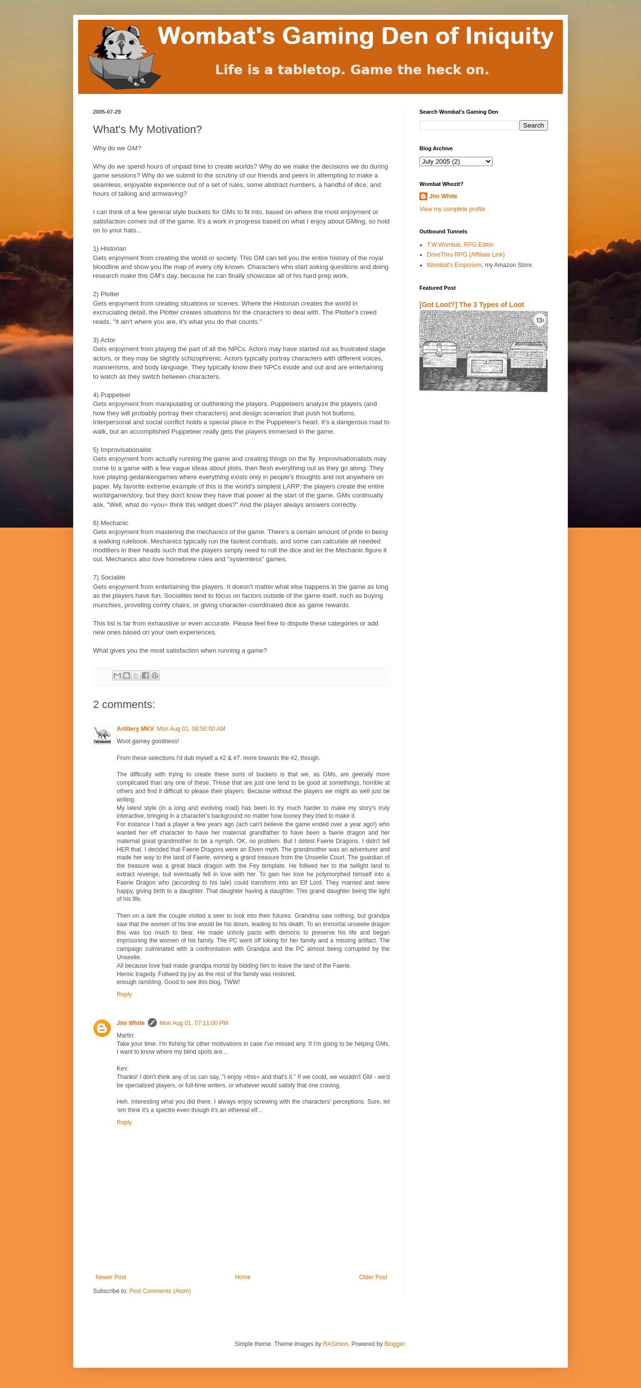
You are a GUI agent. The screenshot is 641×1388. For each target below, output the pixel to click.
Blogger (394, 1344)
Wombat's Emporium (454, 265)
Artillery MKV (135, 728)
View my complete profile (452, 209)
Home (243, 1277)
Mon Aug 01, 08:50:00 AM (191, 728)
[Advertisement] (477, 516)
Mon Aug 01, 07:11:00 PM (194, 1023)
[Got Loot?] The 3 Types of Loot (471, 305)
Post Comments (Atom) (160, 1291)
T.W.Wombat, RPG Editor (460, 244)
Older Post (373, 1277)
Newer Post (110, 1277)
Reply (124, 994)
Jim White (131, 1023)
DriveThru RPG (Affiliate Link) (466, 254)
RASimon (335, 1344)
